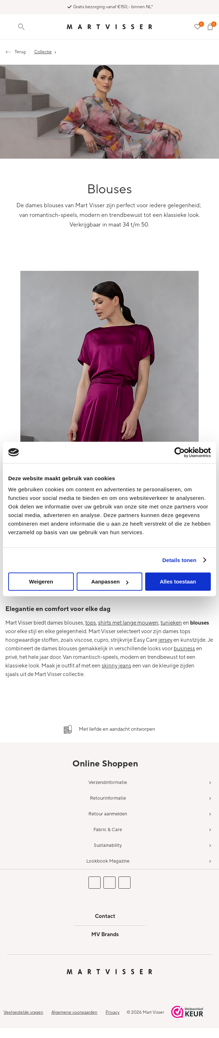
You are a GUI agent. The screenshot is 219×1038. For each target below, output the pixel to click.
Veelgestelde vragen (23, 1012)
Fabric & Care (107, 830)
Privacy (112, 1012)
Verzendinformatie (107, 782)
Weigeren (41, 581)
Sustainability (108, 845)
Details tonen (179, 560)
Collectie (43, 52)
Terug (20, 52)
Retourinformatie (108, 798)
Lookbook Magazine (107, 861)
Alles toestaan (178, 581)
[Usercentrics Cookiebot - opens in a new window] (179, 452)
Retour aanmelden (107, 814)
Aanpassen (109, 581)
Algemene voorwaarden (74, 1012)
